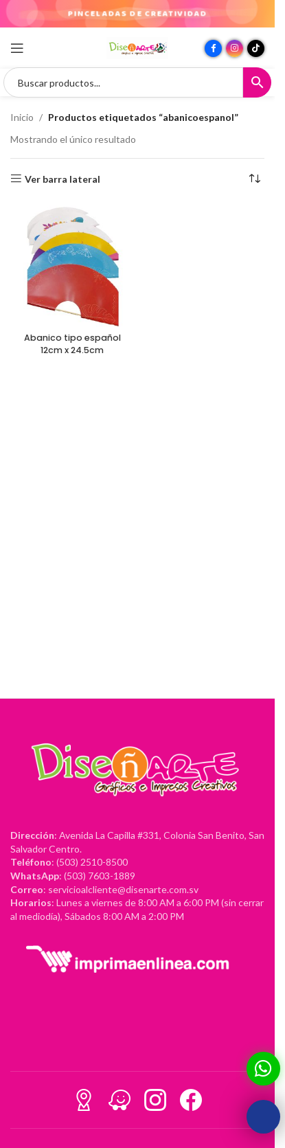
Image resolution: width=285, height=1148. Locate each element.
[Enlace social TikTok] (255, 48)
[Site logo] (137, 47)
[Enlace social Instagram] (234, 48)
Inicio (22, 117)
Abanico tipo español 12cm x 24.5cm (72, 344)
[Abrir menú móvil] (17, 48)
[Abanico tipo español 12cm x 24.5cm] (72, 265)
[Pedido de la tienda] (254, 179)
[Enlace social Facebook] (213, 48)
